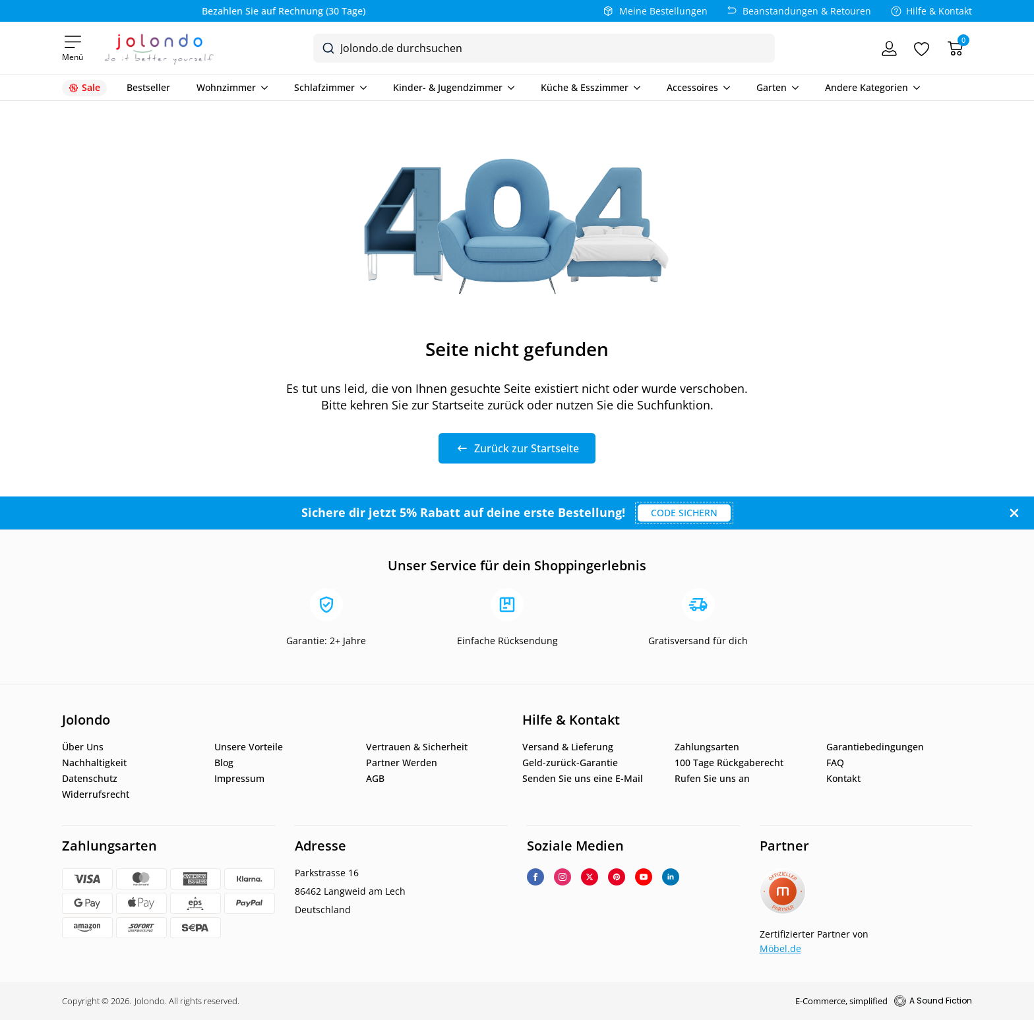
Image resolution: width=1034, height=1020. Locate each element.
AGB (375, 778)
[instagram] (562, 876)
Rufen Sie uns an (712, 778)
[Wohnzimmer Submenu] (262, 87)
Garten (771, 87)
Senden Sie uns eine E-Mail (582, 778)
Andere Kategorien (866, 87)
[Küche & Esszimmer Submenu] (634, 87)
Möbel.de (780, 948)
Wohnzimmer (226, 87)
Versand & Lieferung (567, 747)
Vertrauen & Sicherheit (417, 747)
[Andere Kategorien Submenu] (914, 87)
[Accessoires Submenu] (724, 87)
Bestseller (148, 87)
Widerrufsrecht (95, 794)
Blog (223, 762)
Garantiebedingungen (875, 747)
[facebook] (535, 876)
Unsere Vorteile (248, 747)
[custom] (616, 876)
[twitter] (589, 876)
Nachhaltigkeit (94, 762)
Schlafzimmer (324, 87)
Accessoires (692, 87)
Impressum (239, 778)
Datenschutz (89, 778)
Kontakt (843, 778)
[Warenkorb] (955, 48)
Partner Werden (401, 762)
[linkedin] (670, 876)
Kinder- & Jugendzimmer (447, 87)
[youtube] (643, 876)
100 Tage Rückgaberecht (729, 762)
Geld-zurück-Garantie (570, 762)
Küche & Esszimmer (584, 87)
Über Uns (83, 747)
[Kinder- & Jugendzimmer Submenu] (508, 87)
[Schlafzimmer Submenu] (361, 87)
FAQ (835, 762)
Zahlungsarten (707, 747)
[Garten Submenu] (793, 87)
